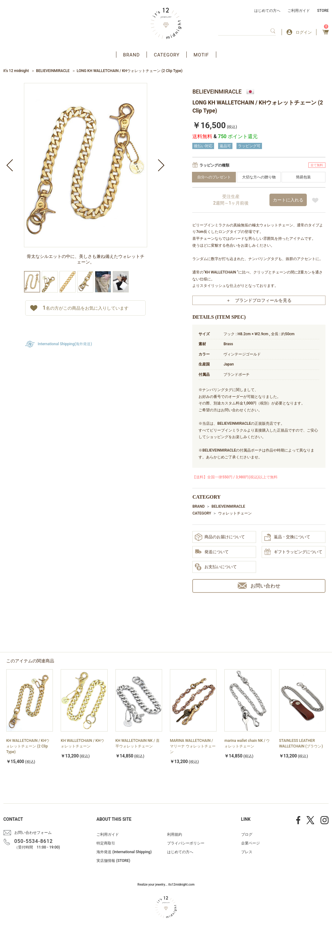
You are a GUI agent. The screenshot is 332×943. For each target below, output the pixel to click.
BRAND (131, 55)
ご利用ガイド (299, 10)
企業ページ (250, 843)
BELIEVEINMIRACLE (53, 71)
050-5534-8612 (33, 841)
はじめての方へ (267, 10)
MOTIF (201, 55)
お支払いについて (216, 567)
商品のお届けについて (220, 537)
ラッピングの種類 (214, 165)
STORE (323, 10)
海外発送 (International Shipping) (124, 852)
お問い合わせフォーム (33, 832)
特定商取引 (105, 843)
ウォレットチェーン (235, 513)
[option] (85, 177)
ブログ (246, 834)
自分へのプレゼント (214, 177)
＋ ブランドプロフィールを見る (259, 300)
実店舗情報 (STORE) (113, 860)
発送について (212, 552)
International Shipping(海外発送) (65, 344)
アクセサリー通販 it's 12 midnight (166, 23)
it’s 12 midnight (16, 71)
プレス (246, 852)
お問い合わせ (259, 586)
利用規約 (174, 834)
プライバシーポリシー (185, 843)
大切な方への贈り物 (259, 177)
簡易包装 (303, 177)
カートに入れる (288, 199)
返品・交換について (287, 537)
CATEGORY (167, 55)
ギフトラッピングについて (293, 552)
